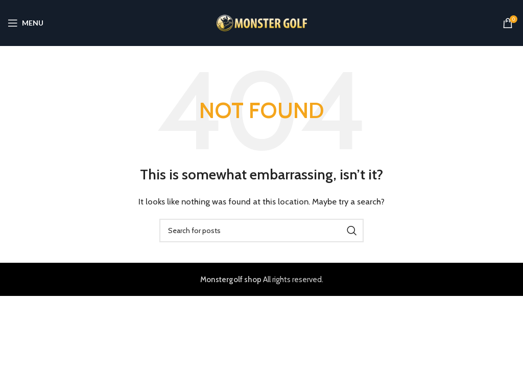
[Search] (261, 230)
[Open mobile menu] (26, 23)
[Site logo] (262, 22)
